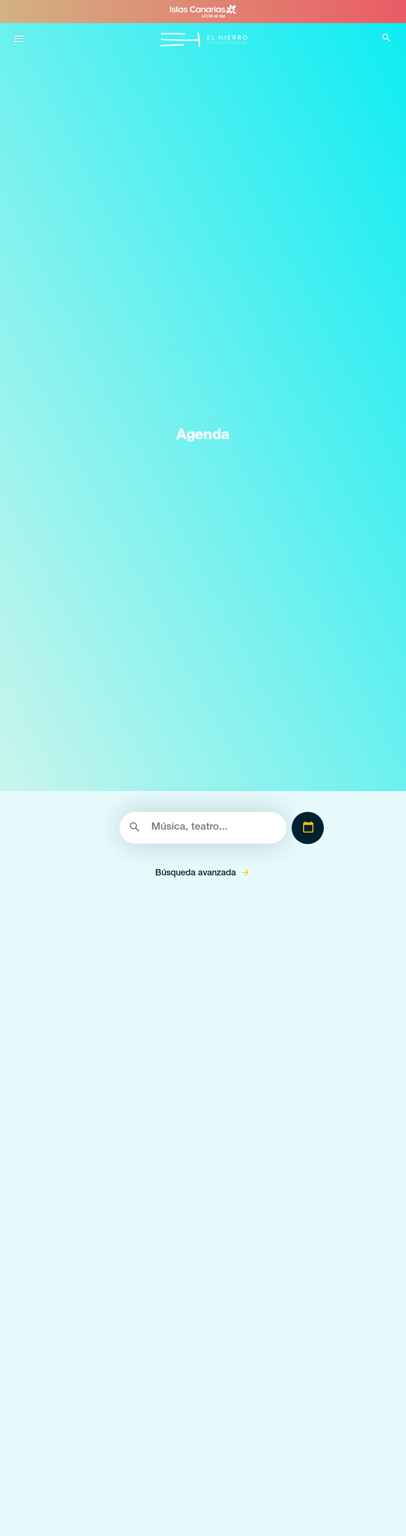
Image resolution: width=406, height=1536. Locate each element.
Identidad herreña (66, 1267)
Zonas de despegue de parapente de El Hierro (112, 1518)
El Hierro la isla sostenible (78, 1288)
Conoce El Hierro (65, 1182)
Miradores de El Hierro (73, 1497)
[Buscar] (203, 828)
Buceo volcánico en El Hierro (84, 1203)
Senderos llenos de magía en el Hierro (98, 1224)
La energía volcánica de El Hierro (90, 1245)
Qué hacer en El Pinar (72, 1372)
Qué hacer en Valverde (74, 1351)
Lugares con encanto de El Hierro (92, 1475)
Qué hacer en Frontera (74, 1330)
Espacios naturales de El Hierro (88, 1454)
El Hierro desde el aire (72, 1309)
